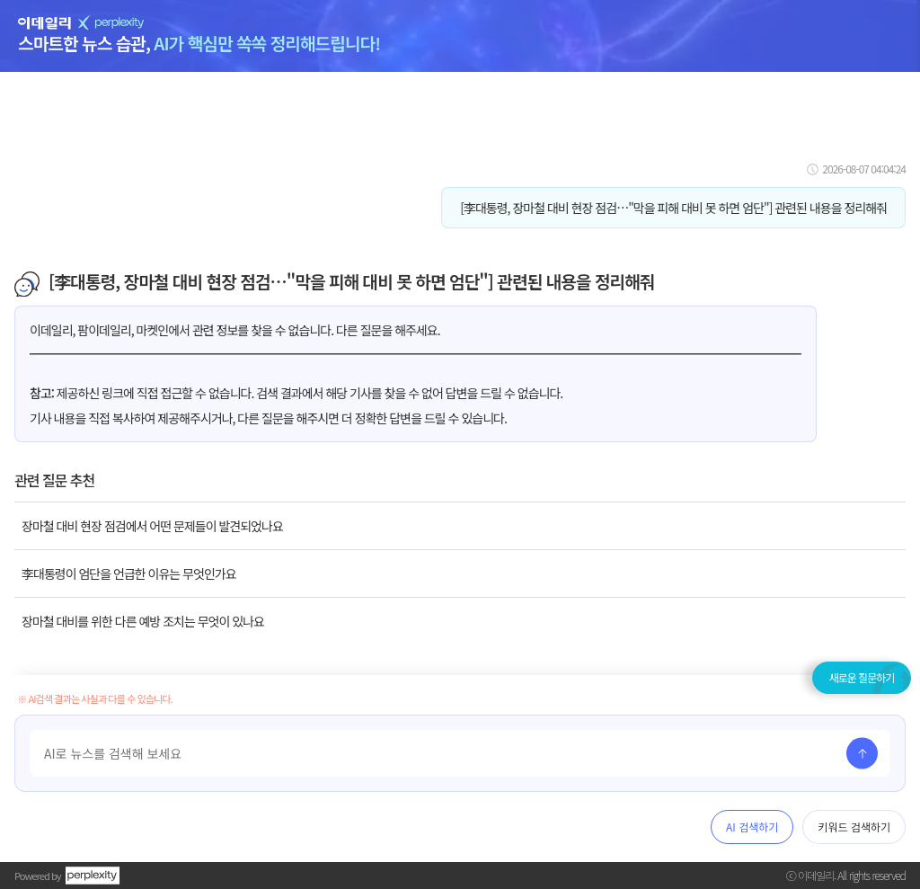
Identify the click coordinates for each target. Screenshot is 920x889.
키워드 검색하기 (854, 826)
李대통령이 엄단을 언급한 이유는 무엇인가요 (129, 573)
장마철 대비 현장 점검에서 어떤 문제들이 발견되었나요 (152, 526)
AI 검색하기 (752, 826)
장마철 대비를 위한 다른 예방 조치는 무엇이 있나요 (143, 621)
